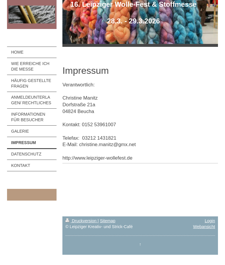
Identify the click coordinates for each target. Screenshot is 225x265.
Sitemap (107, 220)
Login (210, 220)
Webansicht (204, 226)
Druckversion (81, 220)
